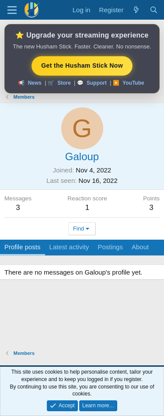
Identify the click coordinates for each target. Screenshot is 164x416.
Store (64, 83)
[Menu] (12, 10)
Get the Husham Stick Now (82, 65)
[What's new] (136, 10)
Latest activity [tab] (69, 247)
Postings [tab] (110, 247)
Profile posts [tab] (22, 247)
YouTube (133, 83)
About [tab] (140, 247)
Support (97, 83)
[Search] (153, 10)
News (35, 83)
